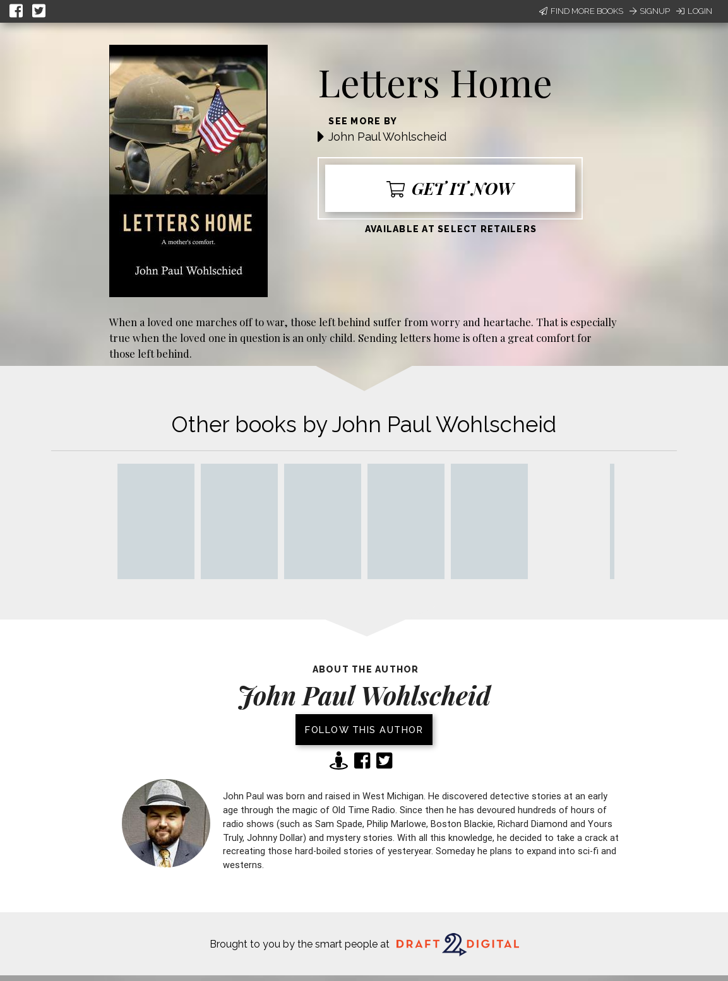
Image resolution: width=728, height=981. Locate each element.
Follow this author (364, 729)
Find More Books (581, 11)
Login (694, 11)
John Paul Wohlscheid (387, 136)
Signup (650, 11)
